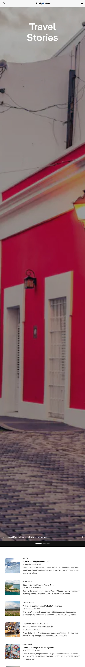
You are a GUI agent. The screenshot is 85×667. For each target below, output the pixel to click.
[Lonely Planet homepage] (43, 3)
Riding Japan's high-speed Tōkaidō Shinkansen (42, 606)
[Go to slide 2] (44, 544)
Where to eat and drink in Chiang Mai (38, 627)
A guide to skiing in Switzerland (36, 561)
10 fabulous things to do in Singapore (38, 647)
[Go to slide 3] (48, 544)
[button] (42, 537)
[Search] (4, 3)
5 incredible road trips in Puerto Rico (38, 585)
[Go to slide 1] (38, 544)
